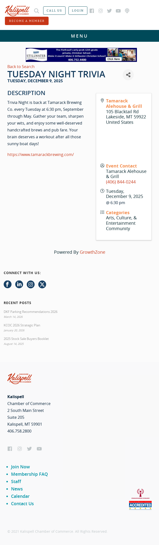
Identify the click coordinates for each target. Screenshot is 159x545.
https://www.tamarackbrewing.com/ (40, 154)
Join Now (20, 467)
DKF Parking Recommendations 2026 (30, 311)
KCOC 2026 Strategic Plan (22, 325)
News (17, 489)
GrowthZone (92, 252)
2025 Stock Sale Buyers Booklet (26, 338)
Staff (16, 481)
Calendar (20, 496)
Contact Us (22, 503)
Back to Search (21, 66)
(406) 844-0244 (121, 182)
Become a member (27, 21)
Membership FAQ (29, 474)
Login (78, 10)
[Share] (128, 74)
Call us (54, 10)
